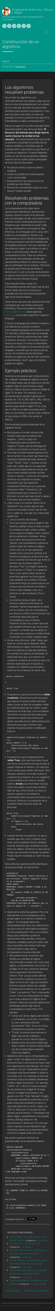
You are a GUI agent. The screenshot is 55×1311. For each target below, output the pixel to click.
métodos (10, 315)
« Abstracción (12, 1290)
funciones (20, 311)
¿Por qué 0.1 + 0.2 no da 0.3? (24, 1243)
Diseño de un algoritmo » (37, 1290)
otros (42, 1284)
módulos (9, 311)
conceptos (20, 66)
